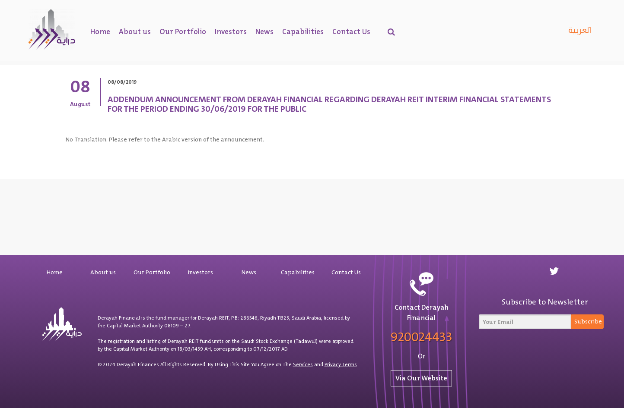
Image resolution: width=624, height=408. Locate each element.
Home (100, 31)
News (264, 31)
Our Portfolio (182, 31)
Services (303, 364)
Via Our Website (421, 378)
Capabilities (303, 31)
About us (135, 31)
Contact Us (351, 31)
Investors (231, 31)
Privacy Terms (341, 364)
